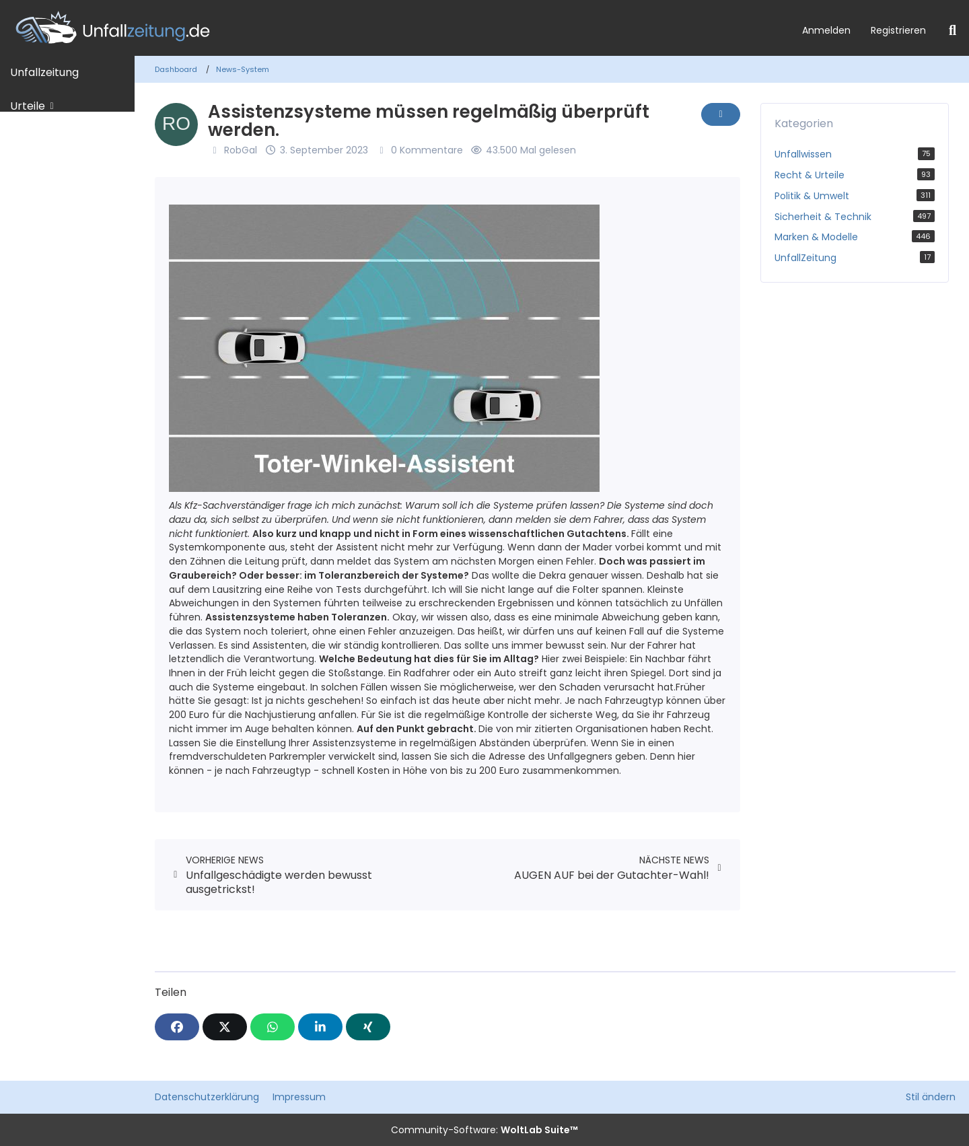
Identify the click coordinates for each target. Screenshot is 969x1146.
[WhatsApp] (272, 1026)
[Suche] (952, 30)
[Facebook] (177, 1026)
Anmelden (826, 30)
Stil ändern (931, 1097)
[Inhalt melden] (720, 114)
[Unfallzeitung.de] (396, 28)
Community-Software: (484, 1130)
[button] (320, 1026)
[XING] (368, 1026)
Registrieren (898, 30)
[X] (225, 1026)
